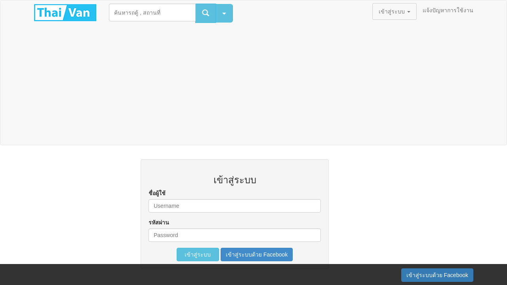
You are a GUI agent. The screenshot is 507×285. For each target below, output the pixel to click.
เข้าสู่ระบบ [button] (394, 11)
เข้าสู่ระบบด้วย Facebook (257, 254)
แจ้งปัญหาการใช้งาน (448, 10)
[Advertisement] (253, 85)
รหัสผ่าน (159, 222)
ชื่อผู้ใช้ (157, 193)
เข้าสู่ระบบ (198, 254)
